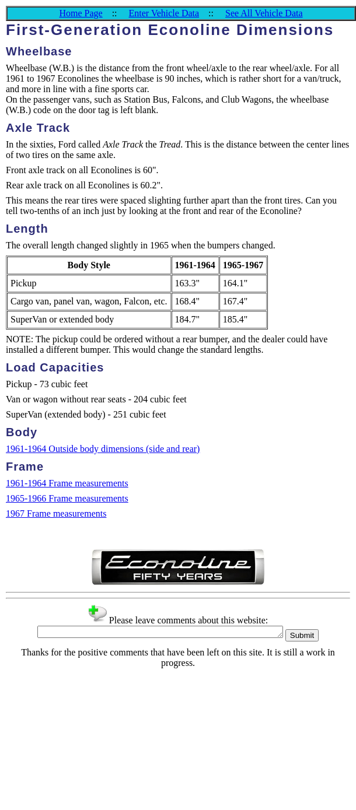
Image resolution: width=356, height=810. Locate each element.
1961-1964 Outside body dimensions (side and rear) (103, 449)
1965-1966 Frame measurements (67, 498)
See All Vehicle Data (264, 13)
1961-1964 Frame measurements (67, 483)
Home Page (80, 13)
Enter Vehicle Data (164, 13)
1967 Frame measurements (56, 513)
